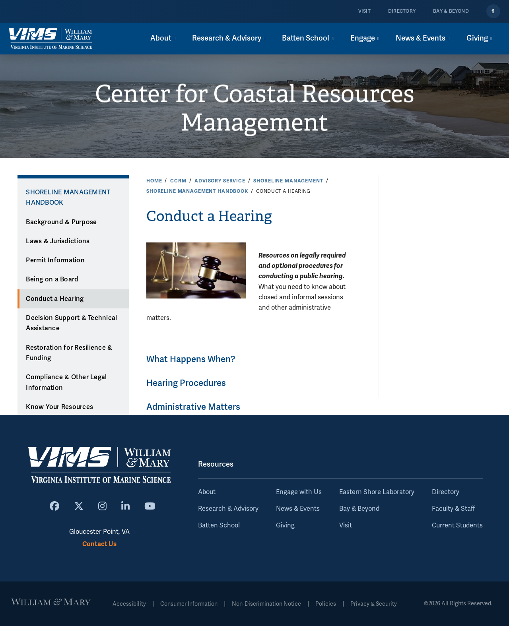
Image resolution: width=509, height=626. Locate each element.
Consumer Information (189, 604)
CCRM (178, 181)
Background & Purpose (61, 222)
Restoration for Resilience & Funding (69, 353)
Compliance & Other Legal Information (66, 382)
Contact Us (99, 544)
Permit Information (55, 260)
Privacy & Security (373, 604)
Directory (402, 11)
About (207, 492)
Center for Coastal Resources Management (254, 108)
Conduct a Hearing (55, 299)
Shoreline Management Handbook (197, 191)
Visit (364, 11)
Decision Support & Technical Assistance (71, 323)
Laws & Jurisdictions (57, 241)
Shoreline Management (288, 181)
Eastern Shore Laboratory (376, 492)
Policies (325, 604)
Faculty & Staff (453, 509)
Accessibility (129, 604)
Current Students (457, 525)
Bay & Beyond (451, 11)
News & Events (298, 509)
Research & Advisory (228, 509)
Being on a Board (52, 279)
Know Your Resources (59, 407)
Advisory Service (219, 181)
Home (154, 181)
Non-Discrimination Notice (266, 604)
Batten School (219, 525)
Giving (285, 525)
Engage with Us (299, 492)
